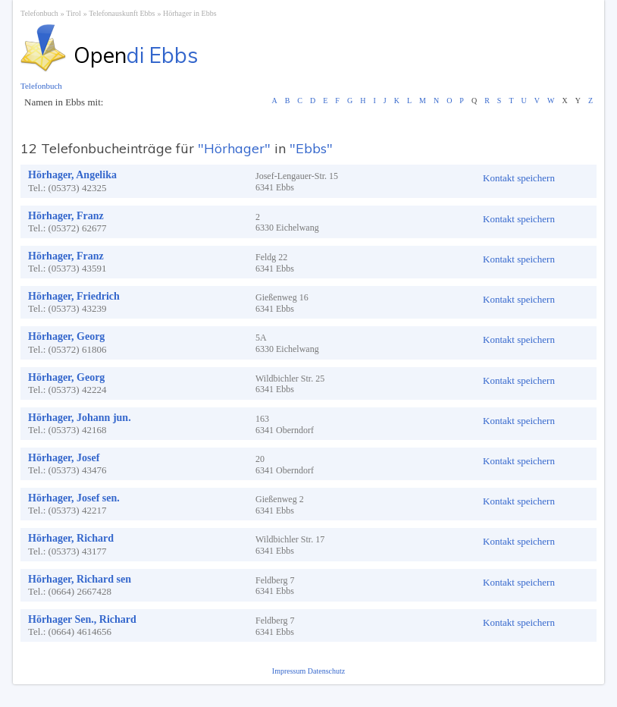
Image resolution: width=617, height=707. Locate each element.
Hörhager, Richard (71, 538)
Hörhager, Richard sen (79, 579)
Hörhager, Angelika (72, 175)
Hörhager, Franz (66, 216)
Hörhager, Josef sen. (74, 498)
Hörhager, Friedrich (74, 296)
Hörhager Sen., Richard (82, 619)
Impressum (290, 671)
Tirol (73, 13)
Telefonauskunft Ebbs (122, 13)
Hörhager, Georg (66, 336)
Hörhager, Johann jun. (79, 417)
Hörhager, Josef (63, 457)
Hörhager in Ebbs (190, 13)
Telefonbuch (39, 13)
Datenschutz (326, 671)
